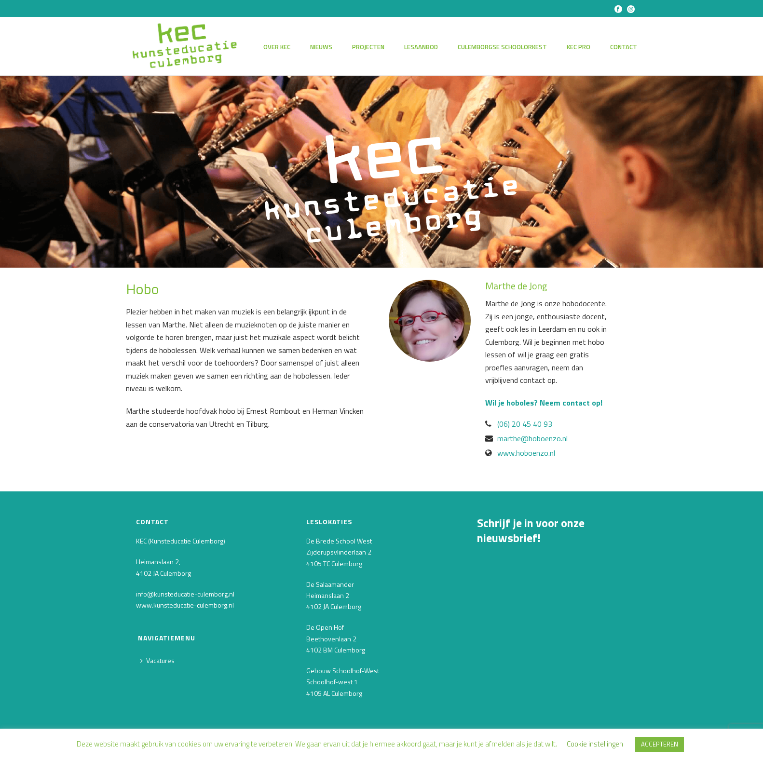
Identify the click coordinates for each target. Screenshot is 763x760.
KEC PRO (578, 47)
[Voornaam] (549, 620)
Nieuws (321, 47)
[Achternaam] (549, 654)
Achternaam (498, 638)
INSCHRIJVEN (549, 679)
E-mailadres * (500, 571)
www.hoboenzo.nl (526, 452)
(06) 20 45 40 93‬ (524, 424)
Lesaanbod (421, 47)
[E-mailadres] (549, 587)
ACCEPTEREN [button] (659, 744)
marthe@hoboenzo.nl (532, 438)
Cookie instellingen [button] (595, 743)
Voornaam (495, 605)
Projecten (368, 47)
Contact (623, 47)
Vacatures (157, 660)
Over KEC (276, 47)
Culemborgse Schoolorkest (502, 47)
